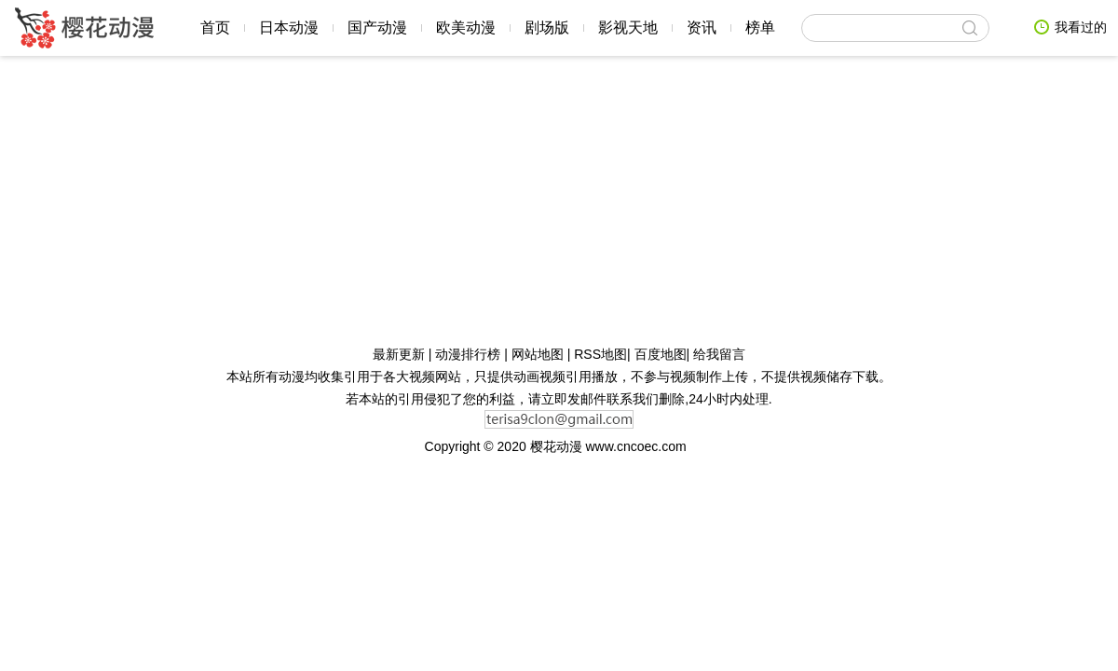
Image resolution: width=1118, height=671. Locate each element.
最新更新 (401, 354)
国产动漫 (377, 27)
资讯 (701, 27)
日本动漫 (289, 27)
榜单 (760, 27)
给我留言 (719, 354)
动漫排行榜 (469, 354)
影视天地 (628, 27)
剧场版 (547, 27)
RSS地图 (600, 354)
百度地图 (660, 354)
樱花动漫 (84, 27)
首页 (215, 27)
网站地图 (539, 354)
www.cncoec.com (638, 446)
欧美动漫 (466, 27)
